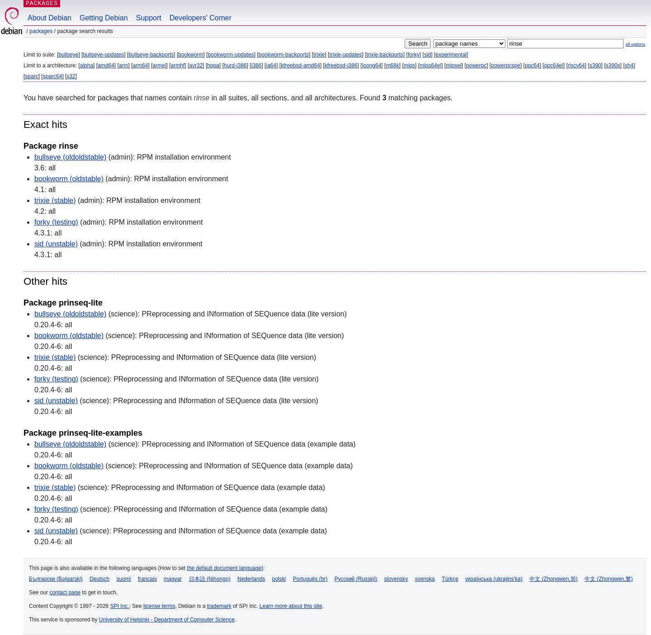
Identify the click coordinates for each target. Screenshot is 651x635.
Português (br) (310, 579)
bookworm (190, 55)
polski (279, 579)
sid (427, 55)
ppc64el (553, 65)
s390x (613, 65)
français (147, 579)
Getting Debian (104, 18)
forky (414, 55)
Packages (40, 31)
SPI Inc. (119, 606)
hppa (213, 65)
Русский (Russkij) (356, 579)
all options (635, 44)
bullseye (68, 55)
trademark (219, 606)
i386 (256, 65)
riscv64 (576, 65)
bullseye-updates (103, 55)
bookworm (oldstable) (69, 179)
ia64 (271, 65)
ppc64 (532, 65)
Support (148, 18)
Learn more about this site (290, 606)
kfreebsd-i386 (341, 65)
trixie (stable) (55, 200)
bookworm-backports (284, 55)
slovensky (396, 579)
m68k (392, 65)
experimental (451, 55)
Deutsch (99, 579)
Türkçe (450, 579)
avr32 (196, 65)
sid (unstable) (56, 244)
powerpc (476, 65)
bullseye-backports (151, 55)
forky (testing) (56, 222)
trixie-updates (345, 55)
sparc (31, 76)
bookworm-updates (231, 55)
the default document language (224, 568)
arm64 (140, 65)
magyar (173, 579)
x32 (70, 76)
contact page (64, 592)
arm (123, 65)
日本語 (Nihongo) (210, 579)
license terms (159, 606)
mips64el (430, 65)
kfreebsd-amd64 (300, 65)
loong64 (372, 65)
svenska (425, 579)
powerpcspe (505, 65)
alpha (86, 65)
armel (159, 65)
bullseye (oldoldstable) (70, 157)
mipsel (454, 65)
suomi (124, 579)
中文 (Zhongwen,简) (553, 579)
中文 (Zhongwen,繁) (609, 579)
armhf (178, 65)
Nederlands (251, 579)
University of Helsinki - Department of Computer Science (167, 619)
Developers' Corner (200, 18)
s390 (595, 65)
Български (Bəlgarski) (56, 579)
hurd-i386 (235, 65)
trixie (319, 55)
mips (409, 65)
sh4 (629, 65)
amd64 (106, 65)
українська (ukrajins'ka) (494, 579)
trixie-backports (385, 55)
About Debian (49, 18)
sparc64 (52, 76)
